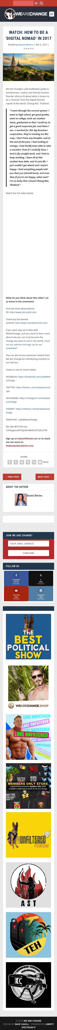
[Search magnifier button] (41, 3)
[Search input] (24, 3)
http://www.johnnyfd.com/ (23, 312)
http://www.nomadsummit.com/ (31, 322)
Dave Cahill (22, 1024)
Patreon (14, 362)
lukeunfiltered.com (28, 438)
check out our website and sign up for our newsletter (28, 344)
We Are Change (32, 1020)
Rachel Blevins (26, 44)
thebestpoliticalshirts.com (19, 445)
